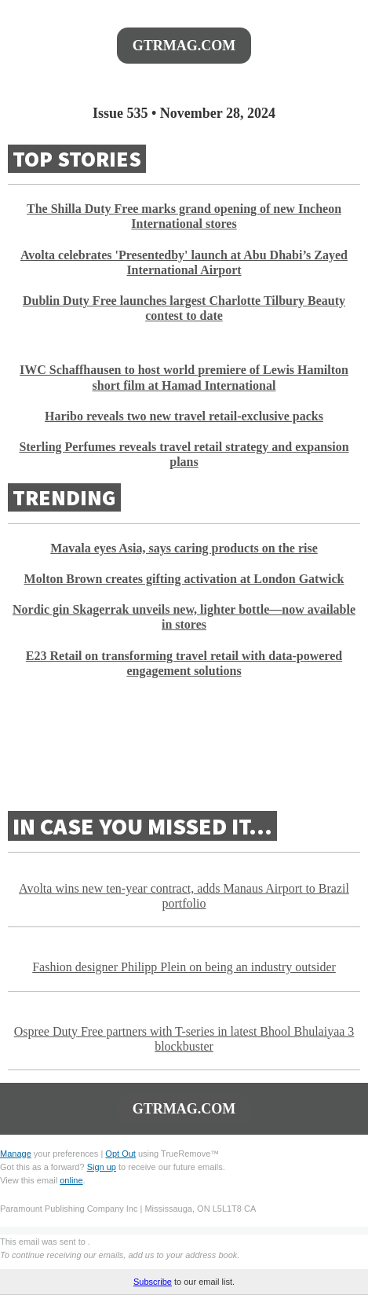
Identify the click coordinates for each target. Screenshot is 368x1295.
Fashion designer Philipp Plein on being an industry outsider (184, 967)
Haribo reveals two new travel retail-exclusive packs (184, 416)
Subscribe (152, 1281)
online (71, 1180)
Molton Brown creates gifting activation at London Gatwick (184, 578)
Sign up (101, 1167)
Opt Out (120, 1153)
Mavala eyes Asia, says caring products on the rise (184, 548)
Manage (15, 1153)
